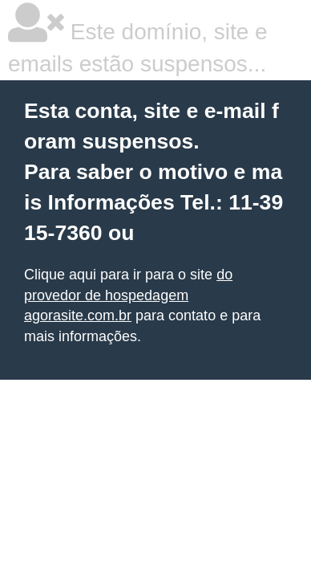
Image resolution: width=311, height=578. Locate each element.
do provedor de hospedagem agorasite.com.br (128, 295)
